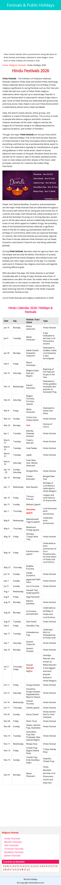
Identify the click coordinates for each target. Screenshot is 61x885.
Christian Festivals (13, 848)
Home (5, 65)
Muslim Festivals (13, 841)
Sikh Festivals (11, 845)
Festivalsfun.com (36, 882)
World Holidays (30, 879)
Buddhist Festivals (13, 852)
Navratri (30, 668)
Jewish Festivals (12, 855)
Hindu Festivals (12, 838)
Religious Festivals (17, 65)
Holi (28, 425)
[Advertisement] (30, 30)
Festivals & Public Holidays (30, 5)
